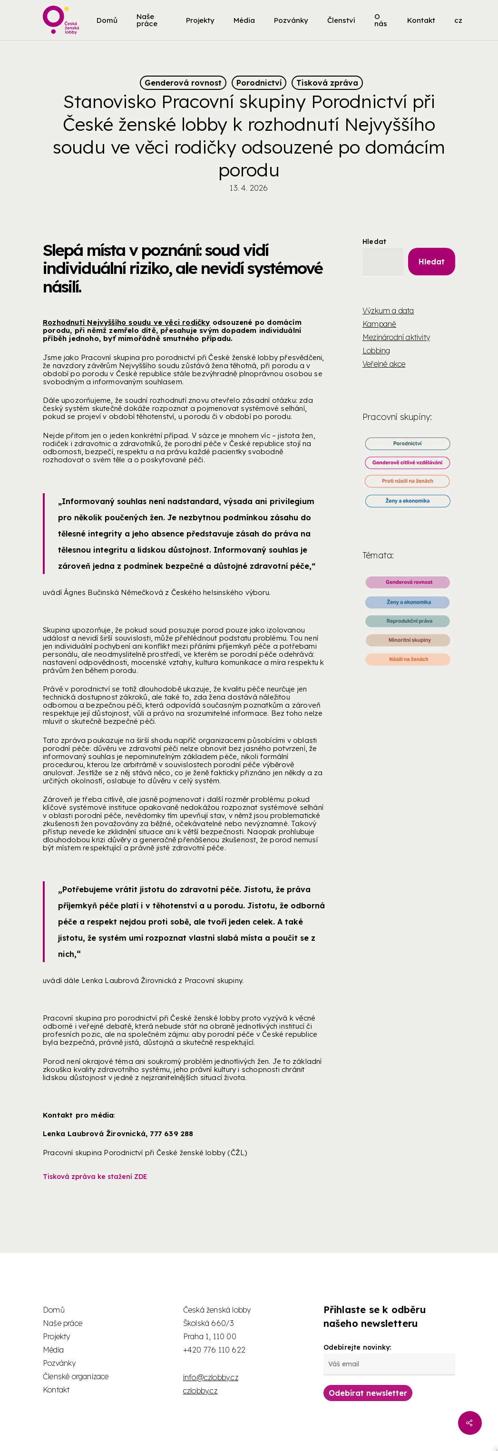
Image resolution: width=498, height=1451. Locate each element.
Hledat (374, 241)
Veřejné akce (383, 364)
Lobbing (376, 350)
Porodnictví (259, 83)
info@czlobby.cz (210, 1377)
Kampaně (379, 324)
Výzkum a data (388, 310)
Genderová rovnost (183, 83)
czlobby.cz (200, 1390)
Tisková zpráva (327, 83)
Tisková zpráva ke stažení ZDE (95, 1176)
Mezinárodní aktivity (396, 337)
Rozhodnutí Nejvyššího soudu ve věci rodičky (126, 322)
